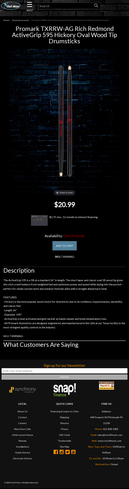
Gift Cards (64, 435)
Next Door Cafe (22, 429)
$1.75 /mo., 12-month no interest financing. (64, 220)
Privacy (64, 429)
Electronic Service (22, 458)
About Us (22, 411)
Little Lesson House (22, 435)
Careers (22, 423)
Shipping (64, 417)
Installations (22, 447)
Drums (6, 20)
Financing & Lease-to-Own (65, 411)
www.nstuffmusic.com (109, 441)
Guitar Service (22, 453)
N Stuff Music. (16, 483)
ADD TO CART (65, 246)
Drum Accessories (20, 20)
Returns (64, 423)
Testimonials (64, 441)
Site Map (64, 447)
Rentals (22, 441)
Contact (22, 417)
